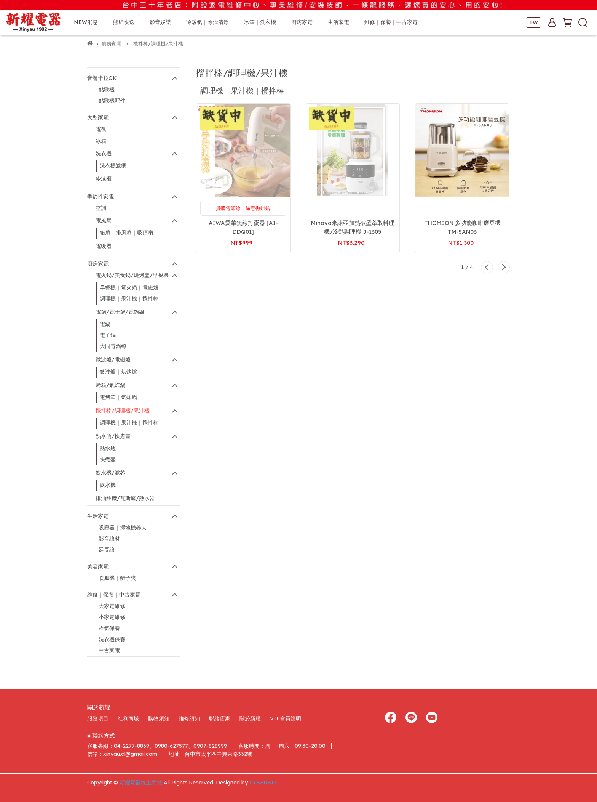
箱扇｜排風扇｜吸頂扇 (126, 232)
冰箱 (101, 141)
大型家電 (98, 117)
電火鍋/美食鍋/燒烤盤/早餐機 (132, 275)
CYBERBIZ (263, 782)
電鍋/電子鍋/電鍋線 (120, 311)
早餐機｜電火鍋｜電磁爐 (129, 287)
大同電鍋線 (113, 346)
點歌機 (107, 89)
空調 (101, 208)
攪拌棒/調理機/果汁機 (123, 410)
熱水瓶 (108, 448)
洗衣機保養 (112, 639)
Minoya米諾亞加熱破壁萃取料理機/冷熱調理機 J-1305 (352, 227)
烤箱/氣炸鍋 (110, 385)
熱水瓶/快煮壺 (113, 436)
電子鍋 (108, 335)
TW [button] (533, 22)
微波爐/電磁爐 (113, 359)
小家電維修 (112, 617)
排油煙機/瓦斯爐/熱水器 (125, 498)
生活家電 (98, 516)
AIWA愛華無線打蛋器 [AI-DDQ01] (243, 227)
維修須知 (189, 718)
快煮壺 (108, 459)
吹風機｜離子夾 (117, 577)
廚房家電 (98, 263)
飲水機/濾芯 (110, 472)
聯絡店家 (219, 718)
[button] (487, 267)
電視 (101, 128)
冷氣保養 (109, 628)
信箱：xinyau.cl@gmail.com (122, 754)
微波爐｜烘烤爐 (118, 371)
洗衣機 (104, 153)
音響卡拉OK (102, 78)
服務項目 (98, 718)
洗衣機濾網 (113, 165)
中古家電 (109, 650)
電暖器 (104, 245)
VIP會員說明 (285, 718)
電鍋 (105, 324)
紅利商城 (128, 718)
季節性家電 (100, 196)
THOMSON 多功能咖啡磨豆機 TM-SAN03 (462, 227)
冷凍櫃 (104, 178)
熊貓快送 (123, 22)
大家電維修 (112, 606)
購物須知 (158, 718)
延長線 (107, 549)
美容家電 (98, 566)
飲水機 (108, 484)
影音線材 (109, 538)
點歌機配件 (112, 100)
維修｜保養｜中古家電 (113, 594)
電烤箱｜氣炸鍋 (118, 397)
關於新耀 (250, 718)
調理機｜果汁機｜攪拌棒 (129, 298)
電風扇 (104, 220)
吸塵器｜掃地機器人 (123, 527)
